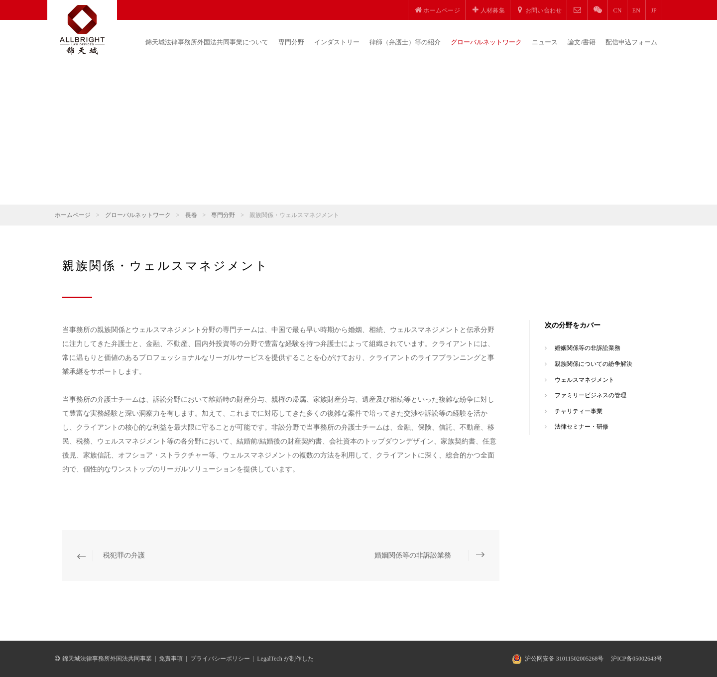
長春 (191, 215)
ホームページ (73, 215)
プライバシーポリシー (220, 658)
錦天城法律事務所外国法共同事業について (206, 42)
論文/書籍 (582, 42)
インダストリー (336, 42)
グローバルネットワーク (486, 42)
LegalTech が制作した (285, 658)
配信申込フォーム (631, 42)
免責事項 (171, 658)
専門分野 (291, 42)
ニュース (545, 42)
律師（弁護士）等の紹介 (405, 42)
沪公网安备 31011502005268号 (564, 658)
